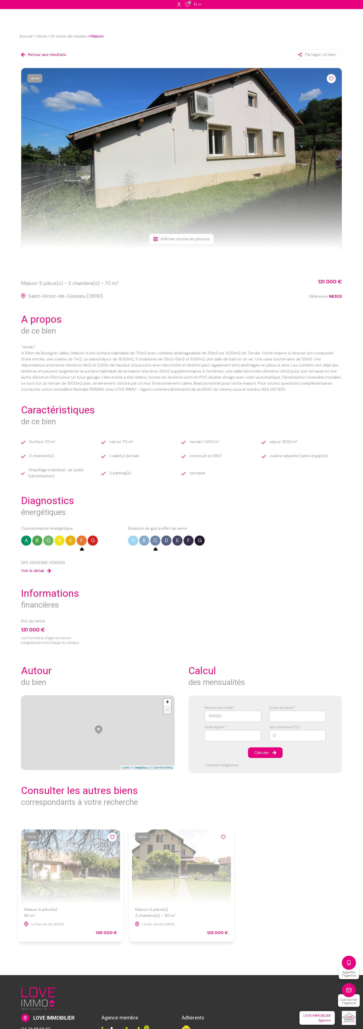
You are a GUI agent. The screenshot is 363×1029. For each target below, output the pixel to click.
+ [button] (167, 702)
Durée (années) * (282, 708)
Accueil (26, 36)
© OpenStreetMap (161, 767)
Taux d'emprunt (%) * (285, 727)
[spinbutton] (297, 735)
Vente (41, 36)
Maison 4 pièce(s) (40, 913)
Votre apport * (216, 727)
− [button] (167, 710)
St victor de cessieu (68, 36)
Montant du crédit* (219, 708)
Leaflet (125, 767)
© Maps (140, 767)
